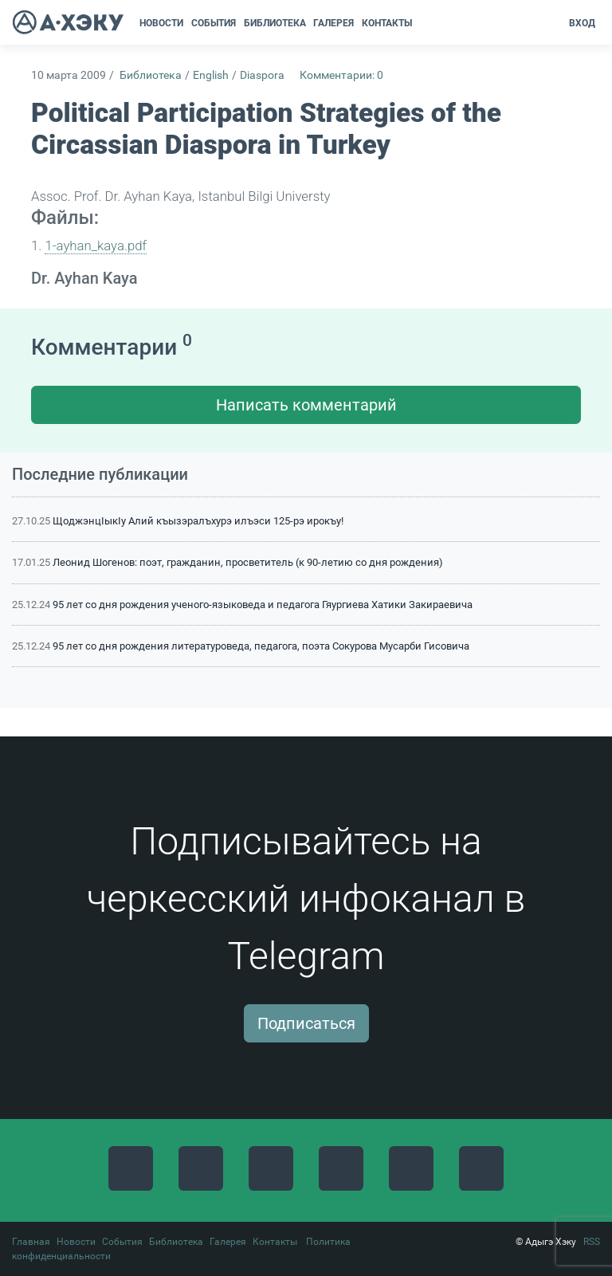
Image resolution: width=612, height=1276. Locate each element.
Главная (31, 1241)
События (122, 1241)
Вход (582, 23)
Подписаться (306, 1023)
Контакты (275, 1241)
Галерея (228, 1241)
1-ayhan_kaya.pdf (96, 245)
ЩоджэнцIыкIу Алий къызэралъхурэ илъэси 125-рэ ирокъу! (198, 521)
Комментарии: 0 (341, 75)
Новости (76, 1241)
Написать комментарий (306, 404)
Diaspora (262, 75)
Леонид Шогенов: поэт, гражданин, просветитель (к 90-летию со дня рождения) (248, 562)
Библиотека (151, 75)
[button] (421, 23)
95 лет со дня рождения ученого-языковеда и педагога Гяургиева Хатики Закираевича (263, 605)
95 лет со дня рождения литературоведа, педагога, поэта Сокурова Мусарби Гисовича (261, 646)
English (211, 75)
